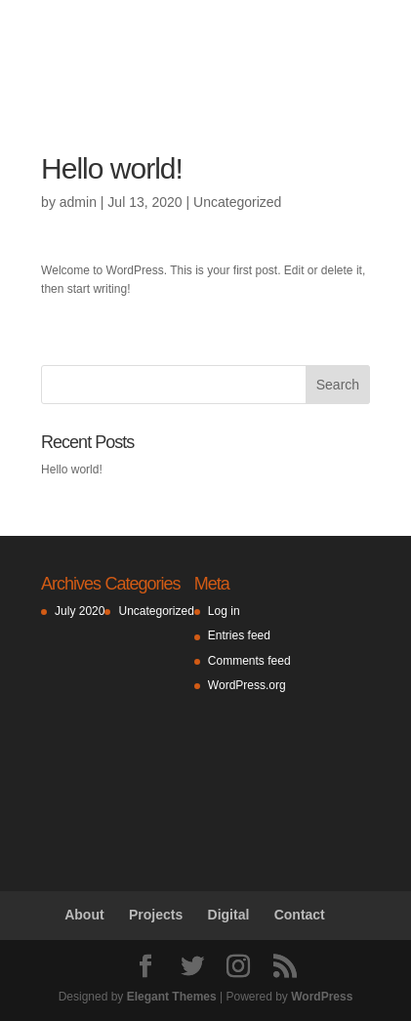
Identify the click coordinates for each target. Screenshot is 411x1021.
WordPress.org (247, 685)
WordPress (321, 996)
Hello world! (72, 469)
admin (78, 202)
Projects (156, 914)
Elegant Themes (172, 996)
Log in (224, 611)
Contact (299, 914)
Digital (229, 914)
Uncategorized (237, 202)
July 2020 (79, 611)
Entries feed (239, 635)
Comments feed (249, 661)
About (83, 914)
